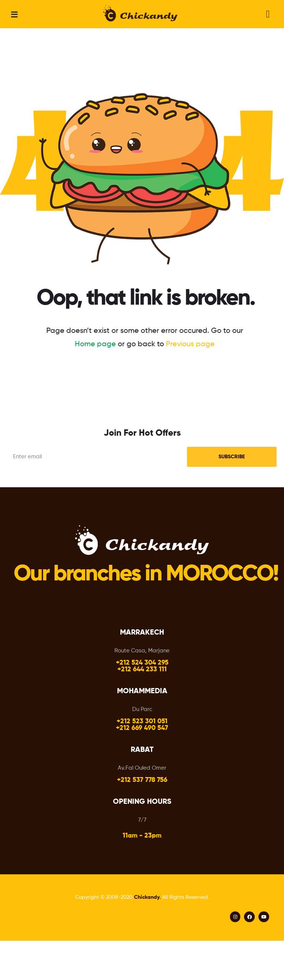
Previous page (190, 344)
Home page (95, 344)
